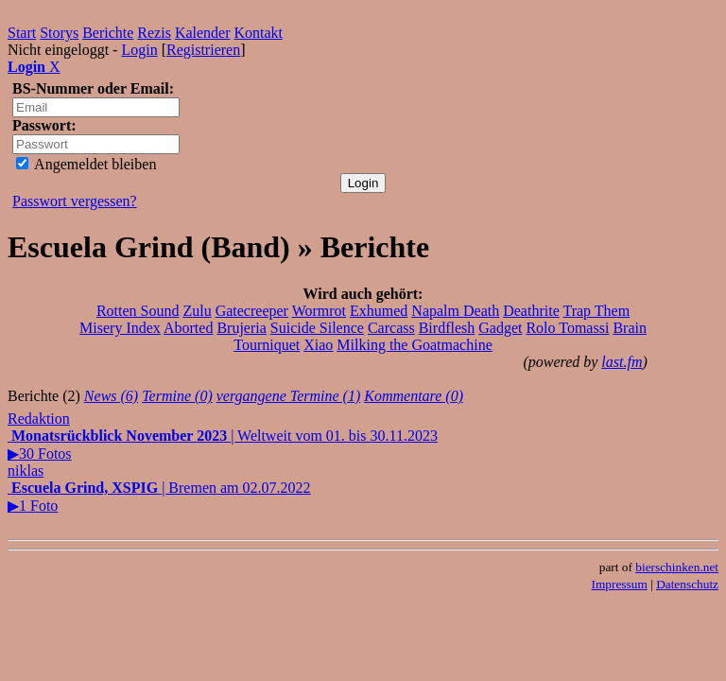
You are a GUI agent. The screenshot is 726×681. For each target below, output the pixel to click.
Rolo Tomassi (567, 328)
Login (139, 50)
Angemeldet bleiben (86, 164)
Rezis (154, 33)
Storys (59, 33)
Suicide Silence (317, 328)
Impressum (620, 584)
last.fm (621, 362)
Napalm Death (455, 311)
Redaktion (39, 418)
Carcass (391, 328)
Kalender (203, 33)
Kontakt (259, 33)
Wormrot (319, 311)
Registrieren (203, 50)
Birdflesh (447, 328)
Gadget (500, 328)
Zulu (196, 311)
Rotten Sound (138, 311)
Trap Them (596, 311)
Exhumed (378, 311)
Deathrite (531, 311)
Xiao (318, 345)
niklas (25, 471)
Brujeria (241, 328)
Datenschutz (687, 584)
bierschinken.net (676, 567)
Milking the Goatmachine (414, 345)
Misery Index (120, 328)
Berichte (107, 33)
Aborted (188, 328)
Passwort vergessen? (74, 201)
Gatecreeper (252, 311)
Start (22, 33)
